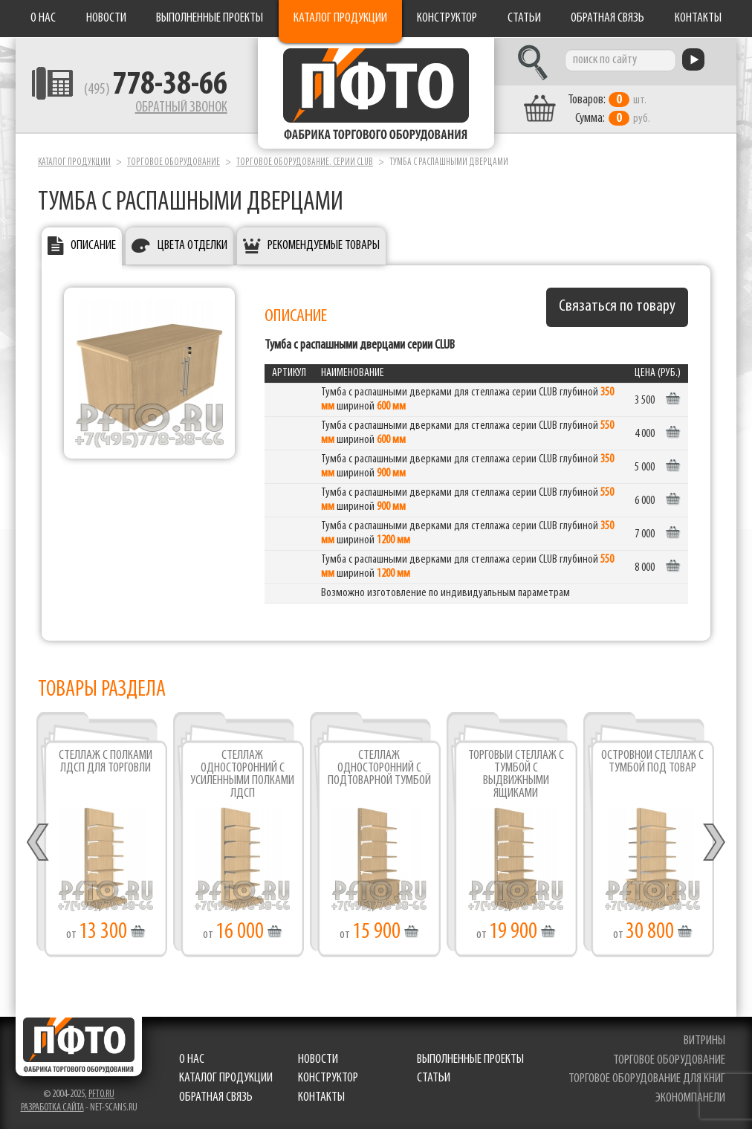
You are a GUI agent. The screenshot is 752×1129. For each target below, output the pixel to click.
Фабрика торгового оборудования (376, 93)
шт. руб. (610, 109)
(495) (154, 90)
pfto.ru (101, 1093)
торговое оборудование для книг (646, 1079)
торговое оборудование (669, 1059)
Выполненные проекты (209, 18)
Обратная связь (607, 18)
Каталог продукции (340, 18)
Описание (93, 246)
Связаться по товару (617, 306)
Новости (106, 18)
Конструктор (447, 18)
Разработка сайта (52, 1107)
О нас (43, 18)
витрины (704, 1040)
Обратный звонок (180, 107)
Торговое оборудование (173, 162)
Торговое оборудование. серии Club (304, 162)
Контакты (698, 18)
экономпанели (690, 1097)
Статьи (524, 18)
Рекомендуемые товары (324, 246)
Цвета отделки (192, 246)
